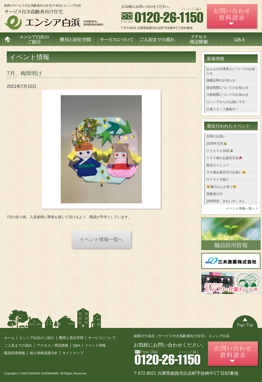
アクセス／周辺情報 (52, 345)
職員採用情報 (14, 353)
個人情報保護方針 (44, 353)
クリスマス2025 (219, 151)
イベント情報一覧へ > (242, 208)
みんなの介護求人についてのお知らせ (230, 71)
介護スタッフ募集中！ (222, 109)
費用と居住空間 (71, 338)
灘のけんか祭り (221, 187)
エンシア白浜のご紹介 (36, 338)
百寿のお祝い (216, 136)
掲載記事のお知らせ (221, 80)
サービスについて (102, 338)
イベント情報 (95, 345)
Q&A (76, 345)
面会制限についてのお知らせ (227, 87)
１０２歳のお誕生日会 (224, 158)
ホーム (9, 338)
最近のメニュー (217, 165)
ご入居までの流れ (18, 345)
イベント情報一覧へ (101, 239)
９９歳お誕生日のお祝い (226, 172)
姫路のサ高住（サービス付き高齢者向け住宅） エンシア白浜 (182, 336)
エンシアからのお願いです (225, 102)
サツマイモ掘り (217, 179)
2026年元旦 (216, 143)
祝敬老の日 (214, 194)
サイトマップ (72, 353)
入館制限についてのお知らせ (227, 95)
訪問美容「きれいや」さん (225, 201)
